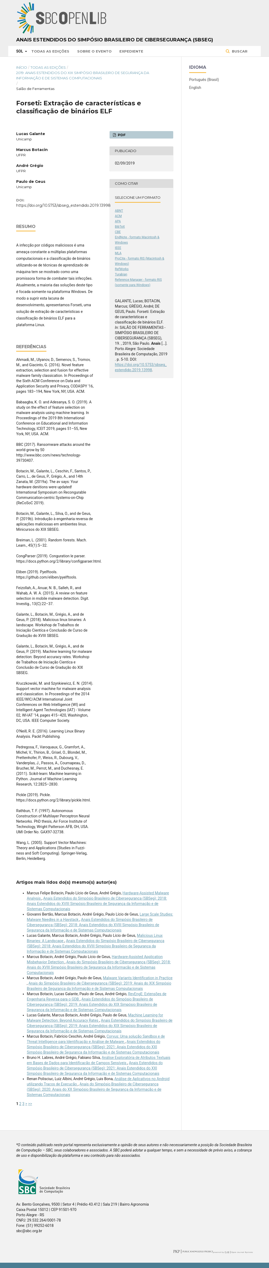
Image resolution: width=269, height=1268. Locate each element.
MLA (118, 253)
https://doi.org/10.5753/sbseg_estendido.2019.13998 (63, 205)
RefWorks (122, 269)
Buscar (239, 51)
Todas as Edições (50, 51)
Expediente (131, 51)
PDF (121, 135)
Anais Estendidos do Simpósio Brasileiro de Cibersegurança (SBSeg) (114, 40)
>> (30, 1104)
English (195, 87)
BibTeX (120, 226)
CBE (118, 232)
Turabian (121, 274)
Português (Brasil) (204, 79)
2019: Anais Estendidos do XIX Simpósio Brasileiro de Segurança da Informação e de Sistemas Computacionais (82, 75)
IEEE (118, 248)
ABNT (119, 211)
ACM (118, 216)
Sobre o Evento (94, 51)
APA (118, 221)
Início (21, 67)
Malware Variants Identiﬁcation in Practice (137, 978)
